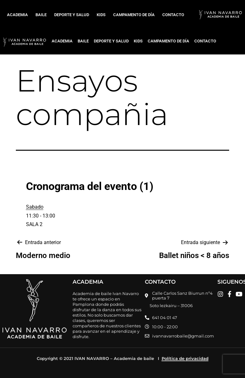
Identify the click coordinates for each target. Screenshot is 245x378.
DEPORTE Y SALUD (71, 14)
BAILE (41, 14)
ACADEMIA (17, 14)
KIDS (101, 14)
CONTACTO (173, 14)
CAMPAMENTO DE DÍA (134, 14)
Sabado (34, 207)
